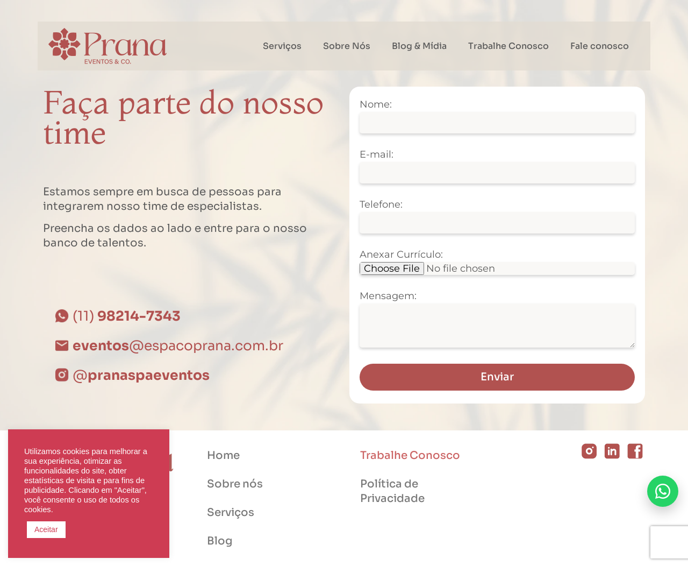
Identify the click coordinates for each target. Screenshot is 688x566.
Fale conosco (599, 46)
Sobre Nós (346, 46)
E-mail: (376, 155)
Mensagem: (388, 296)
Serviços (282, 46)
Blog (220, 541)
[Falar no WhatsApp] (662, 491)
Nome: (376, 105)
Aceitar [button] (46, 529)
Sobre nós (235, 484)
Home (223, 455)
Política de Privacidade (392, 491)
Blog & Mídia (419, 46)
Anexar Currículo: (401, 255)
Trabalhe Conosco (508, 46)
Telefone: (381, 205)
